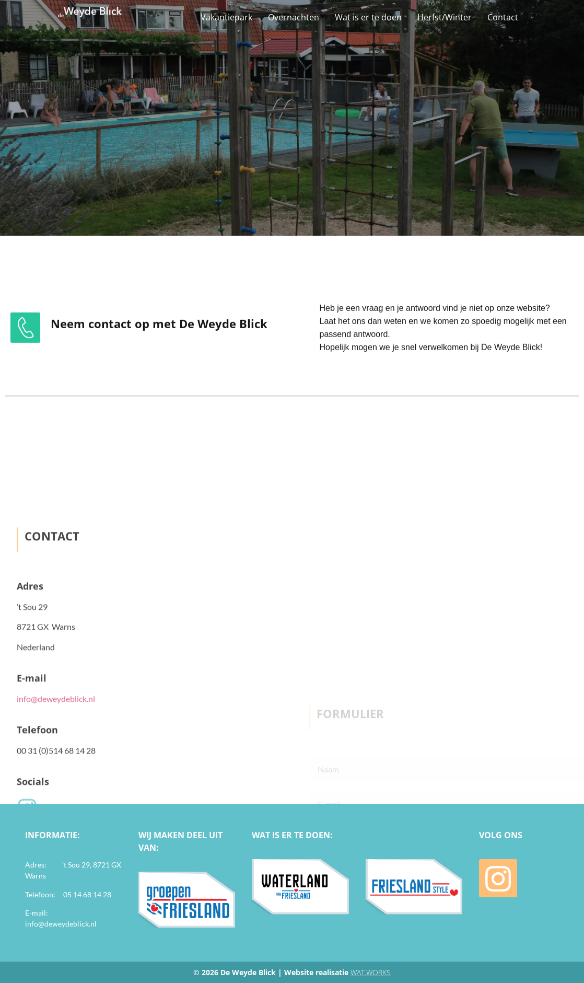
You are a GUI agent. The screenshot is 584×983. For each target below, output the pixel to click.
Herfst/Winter (444, 17)
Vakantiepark (226, 17)
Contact (502, 17)
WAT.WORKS (371, 972)
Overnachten (293, 17)
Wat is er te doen (368, 17)
